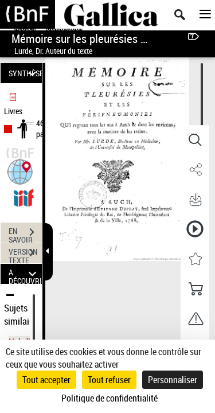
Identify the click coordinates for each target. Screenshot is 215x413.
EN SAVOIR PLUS (25, 233)
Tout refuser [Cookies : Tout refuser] (109, 379)
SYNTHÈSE (25, 73)
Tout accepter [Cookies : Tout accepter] (46, 379)
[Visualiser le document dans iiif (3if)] (23, 196)
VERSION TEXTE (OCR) (25, 254)
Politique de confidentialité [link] (109, 398)
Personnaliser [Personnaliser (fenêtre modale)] (172, 379)
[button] (20, 170)
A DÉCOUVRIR (25, 274)
